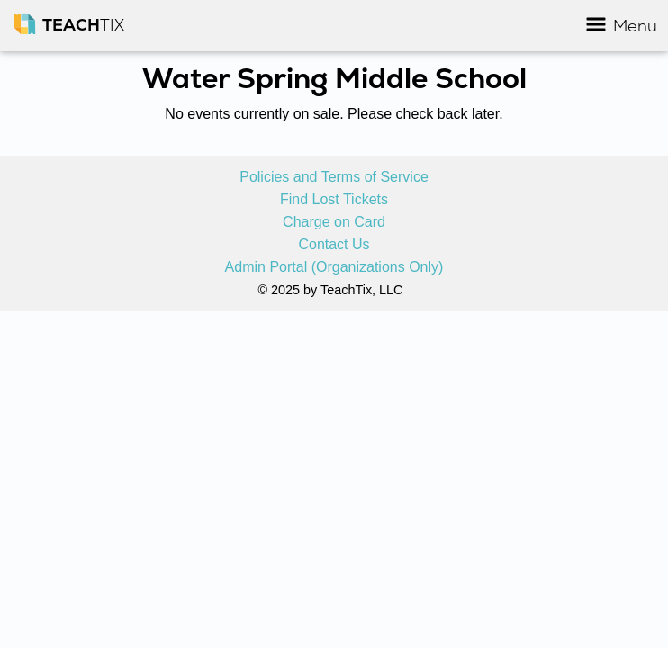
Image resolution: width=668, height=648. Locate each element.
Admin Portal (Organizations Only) (334, 267)
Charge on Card (334, 222)
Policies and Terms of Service (334, 177)
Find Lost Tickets (334, 200)
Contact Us (333, 245)
